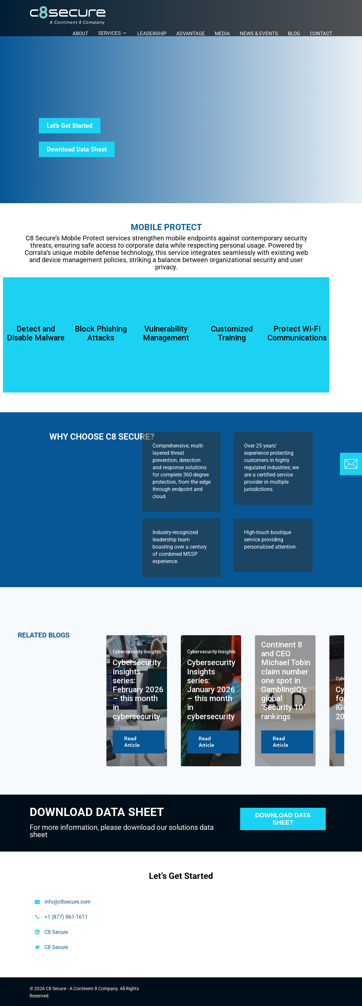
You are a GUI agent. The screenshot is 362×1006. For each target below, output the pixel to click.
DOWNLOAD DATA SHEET (283, 819)
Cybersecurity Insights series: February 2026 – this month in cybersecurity (138, 689)
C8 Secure (56, 932)
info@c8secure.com (67, 902)
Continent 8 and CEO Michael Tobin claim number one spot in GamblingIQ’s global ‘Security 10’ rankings (285, 680)
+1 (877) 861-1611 (66, 917)
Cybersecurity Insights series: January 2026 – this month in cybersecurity (211, 689)
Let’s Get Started (70, 125)
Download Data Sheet (77, 149)
